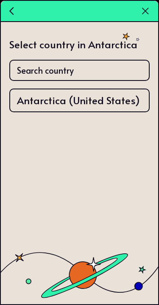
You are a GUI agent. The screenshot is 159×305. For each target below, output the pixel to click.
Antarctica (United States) (78, 100)
